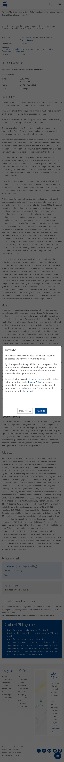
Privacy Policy (34, 382)
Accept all (41, 410)
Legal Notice (29, 391)
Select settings (25, 410)
